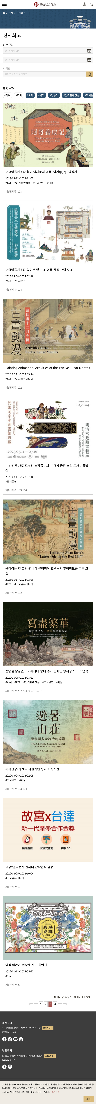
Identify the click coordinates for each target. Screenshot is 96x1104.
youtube (15, 1039)
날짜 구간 (8, 44)
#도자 (30, 95)
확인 (88, 1099)
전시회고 (20, 13)
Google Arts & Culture (21, 1039)
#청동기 (54, 95)
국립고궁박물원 (45, 4)
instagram (10, 1039)
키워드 (6, 68)
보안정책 (55, 1091)
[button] (84, 4)
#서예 (7, 95)
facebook (4, 1039)
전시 (11, 13)
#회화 (19, 95)
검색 (89, 74)
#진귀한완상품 (71, 95)
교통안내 (47, 1028)
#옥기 (41, 95)
